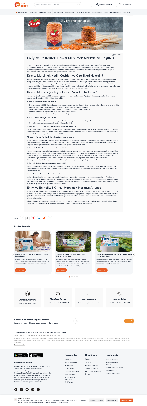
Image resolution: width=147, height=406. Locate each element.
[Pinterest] (38, 389)
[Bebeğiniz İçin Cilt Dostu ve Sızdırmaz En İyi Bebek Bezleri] (33, 241)
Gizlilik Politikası (111, 370)
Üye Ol (87, 359)
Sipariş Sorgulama (91, 368)
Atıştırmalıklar (58, 12)
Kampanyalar (21, 12)
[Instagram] (33, 389)
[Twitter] (21, 389)
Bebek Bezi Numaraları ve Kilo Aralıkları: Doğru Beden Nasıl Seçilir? (114, 255)
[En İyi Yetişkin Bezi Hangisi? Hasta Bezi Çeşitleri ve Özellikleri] (73, 241)
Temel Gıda (33, 12)
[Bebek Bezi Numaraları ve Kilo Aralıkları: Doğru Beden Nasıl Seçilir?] (114, 241)
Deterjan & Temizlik (83, 12)
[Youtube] (27, 389)
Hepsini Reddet (112, 400)
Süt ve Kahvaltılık (45, 12)
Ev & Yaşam (127, 12)
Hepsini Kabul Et (126, 400)
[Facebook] (16, 389)
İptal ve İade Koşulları (113, 373)
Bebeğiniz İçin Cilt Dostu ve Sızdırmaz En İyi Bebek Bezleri (31, 255)
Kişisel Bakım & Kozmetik (112, 12)
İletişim (87, 374)
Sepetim (88, 362)
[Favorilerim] (120, 4)
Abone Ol (129, 321)
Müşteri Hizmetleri (91, 365)
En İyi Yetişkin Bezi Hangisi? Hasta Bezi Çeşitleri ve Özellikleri (70, 255)
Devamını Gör (20, 270)
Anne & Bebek (97, 12)
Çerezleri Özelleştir (96, 400)
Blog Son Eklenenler (22, 226)
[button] (69, 276)
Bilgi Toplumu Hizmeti (93, 371)
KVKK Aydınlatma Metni (114, 367)
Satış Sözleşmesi (111, 359)
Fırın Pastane (69, 12)
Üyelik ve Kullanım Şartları (112, 363)
